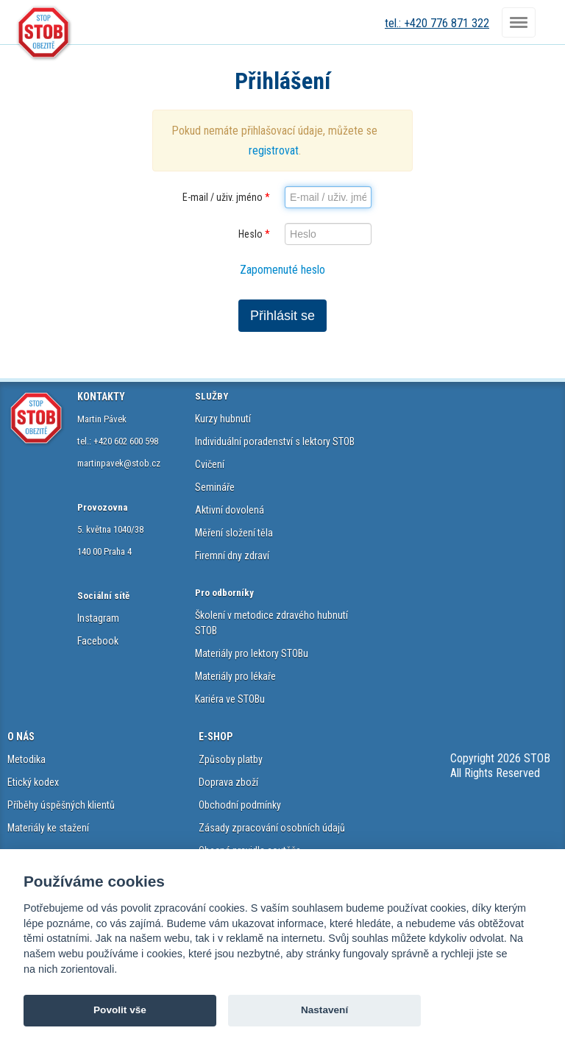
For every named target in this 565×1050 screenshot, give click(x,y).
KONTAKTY (101, 396)
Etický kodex (33, 782)
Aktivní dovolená (229, 510)
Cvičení (209, 464)
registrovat (274, 150)
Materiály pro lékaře (235, 676)
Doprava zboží (228, 782)
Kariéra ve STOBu (230, 699)
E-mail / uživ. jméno (226, 197)
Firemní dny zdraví (232, 555)
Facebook (97, 641)
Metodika (26, 759)
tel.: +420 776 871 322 (437, 23)
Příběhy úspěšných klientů (61, 805)
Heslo (254, 234)
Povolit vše (119, 1009)
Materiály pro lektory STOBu (251, 653)
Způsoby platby (231, 759)
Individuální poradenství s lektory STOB (275, 441)
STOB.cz (44, 33)
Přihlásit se (282, 315)
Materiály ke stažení (48, 828)
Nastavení (324, 1009)
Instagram (98, 618)
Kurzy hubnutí (223, 419)
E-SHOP (215, 736)
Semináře (215, 487)
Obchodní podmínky (240, 805)
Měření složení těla (234, 533)
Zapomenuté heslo (282, 270)
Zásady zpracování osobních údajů (272, 828)
